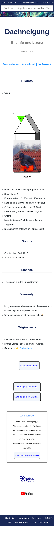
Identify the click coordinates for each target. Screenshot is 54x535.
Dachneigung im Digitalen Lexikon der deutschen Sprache (27, 397)
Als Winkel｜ (30, 64)
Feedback (37, 518)
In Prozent (44, 64)
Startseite (10, 518)
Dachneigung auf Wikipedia (27, 386)
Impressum (23, 518)
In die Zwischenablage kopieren (27, 455)
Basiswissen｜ (12, 64)
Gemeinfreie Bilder (29, 365)
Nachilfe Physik (22, 522)
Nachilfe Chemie (41, 522)
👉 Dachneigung (24, 348)
